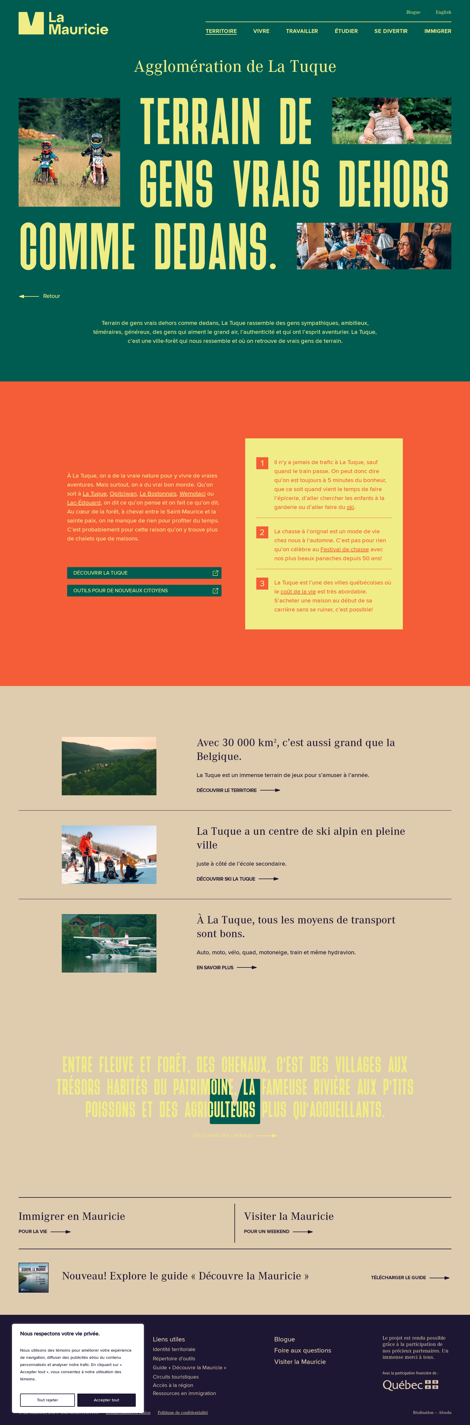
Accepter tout (106, 1400)
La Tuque (95, 493)
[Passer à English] (443, 12)
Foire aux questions (302, 1351)
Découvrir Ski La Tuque (226, 879)
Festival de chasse (344, 549)
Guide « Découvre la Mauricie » (189, 1367)
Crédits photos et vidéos (128, 1413)
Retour (51, 296)
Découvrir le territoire (227, 790)
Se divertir (391, 31)
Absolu (445, 1413)
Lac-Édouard (84, 502)
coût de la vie (298, 591)
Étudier (346, 31)
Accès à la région (173, 1385)
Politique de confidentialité (183, 1413)
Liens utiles (169, 1339)
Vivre (261, 31)
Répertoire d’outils (174, 1358)
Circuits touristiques (176, 1377)
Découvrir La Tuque (100, 573)
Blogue (413, 12)
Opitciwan (123, 493)
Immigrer (437, 31)
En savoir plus (215, 968)
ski (350, 507)
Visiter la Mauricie (300, 1362)
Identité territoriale (174, 1349)
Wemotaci (193, 493)
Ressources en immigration (184, 1393)
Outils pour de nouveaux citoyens (120, 590)
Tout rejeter (47, 1400)
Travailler (302, 31)
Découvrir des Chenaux (222, 1135)
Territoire (221, 31)
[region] (78, 1368)
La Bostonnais (158, 493)
